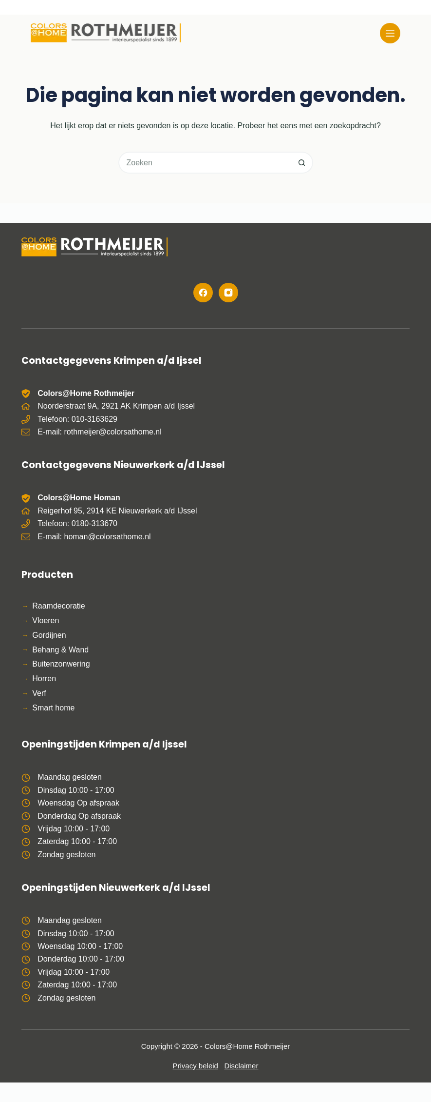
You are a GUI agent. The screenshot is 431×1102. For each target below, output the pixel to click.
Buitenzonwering (61, 664)
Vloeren (45, 620)
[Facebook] (203, 292)
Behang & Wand (60, 650)
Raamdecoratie (58, 606)
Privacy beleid (195, 1066)
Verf (39, 693)
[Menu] (390, 33)
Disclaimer (241, 1066)
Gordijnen (49, 635)
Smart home (53, 708)
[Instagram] (228, 292)
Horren (44, 678)
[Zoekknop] (302, 163)
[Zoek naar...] (204, 163)
